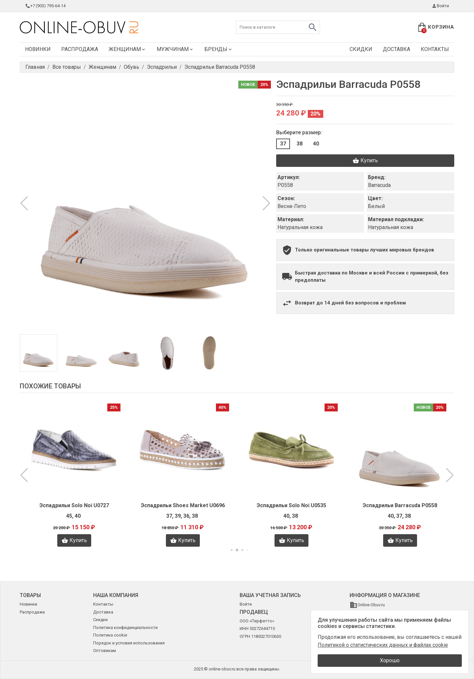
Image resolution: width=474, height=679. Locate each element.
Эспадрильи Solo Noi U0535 (291, 505)
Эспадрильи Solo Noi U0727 (74, 505)
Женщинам (127, 49)
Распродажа (79, 49)
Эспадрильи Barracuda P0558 (400, 505)
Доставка (396, 49)
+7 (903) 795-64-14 (45, 6)
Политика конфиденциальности (125, 627)
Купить (365, 160)
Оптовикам (104, 650)
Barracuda (379, 185)
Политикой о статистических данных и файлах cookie (383, 645)
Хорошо (390, 660)
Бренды (218, 49)
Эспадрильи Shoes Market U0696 (183, 505)
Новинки (38, 49)
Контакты (435, 49)
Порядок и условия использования (129, 642)
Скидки (361, 49)
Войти (440, 6)
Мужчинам (175, 49)
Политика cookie (110, 635)
